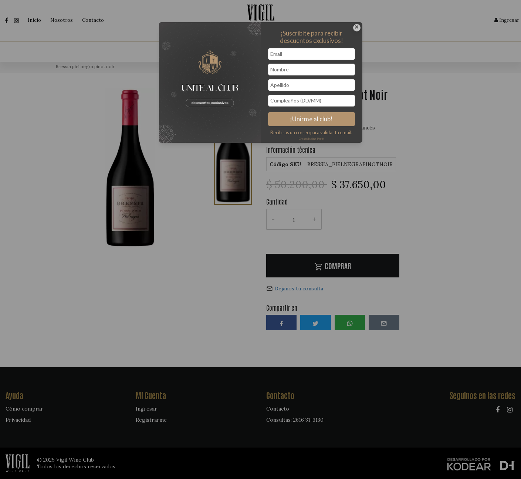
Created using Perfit (311, 139)
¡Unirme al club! (311, 119)
